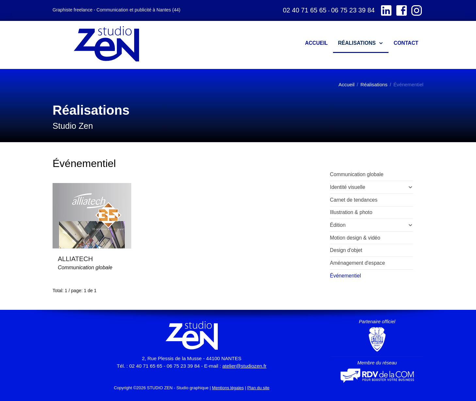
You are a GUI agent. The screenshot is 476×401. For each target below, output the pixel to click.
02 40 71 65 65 (304, 10)
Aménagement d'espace (357, 263)
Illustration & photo (351, 212)
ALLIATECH (75, 258)
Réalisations (374, 84)
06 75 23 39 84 (352, 10)
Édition (338, 225)
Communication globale (85, 267)
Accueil (347, 84)
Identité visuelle (347, 187)
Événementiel (345, 275)
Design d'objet (346, 250)
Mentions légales (228, 387)
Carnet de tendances (354, 200)
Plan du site (258, 387)
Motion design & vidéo (355, 238)
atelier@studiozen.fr (244, 366)
